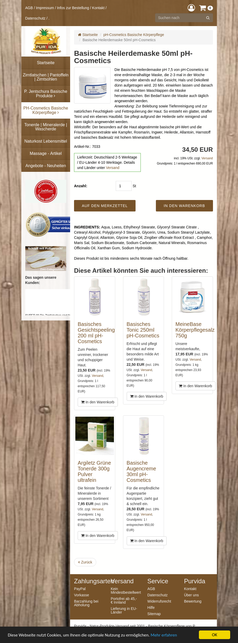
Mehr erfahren (164, 635)
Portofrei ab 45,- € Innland (124, 600)
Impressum (45, 8)
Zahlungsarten (88, 581)
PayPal (80, 589)
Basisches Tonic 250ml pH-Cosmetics (143, 329)
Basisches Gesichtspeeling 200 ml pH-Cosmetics (96, 332)
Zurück (85, 562)
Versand (112, 168)
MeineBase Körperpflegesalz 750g (195, 329)
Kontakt (98, 8)
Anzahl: (80, 186)
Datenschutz (35, 18)
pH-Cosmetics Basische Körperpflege (133, 35)
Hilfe (151, 607)
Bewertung (193, 601)
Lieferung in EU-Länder (124, 610)
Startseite (88, 35)
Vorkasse (81, 595)
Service (157, 581)
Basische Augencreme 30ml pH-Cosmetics (141, 471)
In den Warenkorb (97, 402)
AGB (29, 8)
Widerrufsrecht (159, 601)
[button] (191, 8)
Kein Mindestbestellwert (125, 590)
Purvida (194, 581)
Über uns (191, 595)
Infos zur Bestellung (73, 8)
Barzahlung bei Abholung (86, 603)
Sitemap (154, 614)
